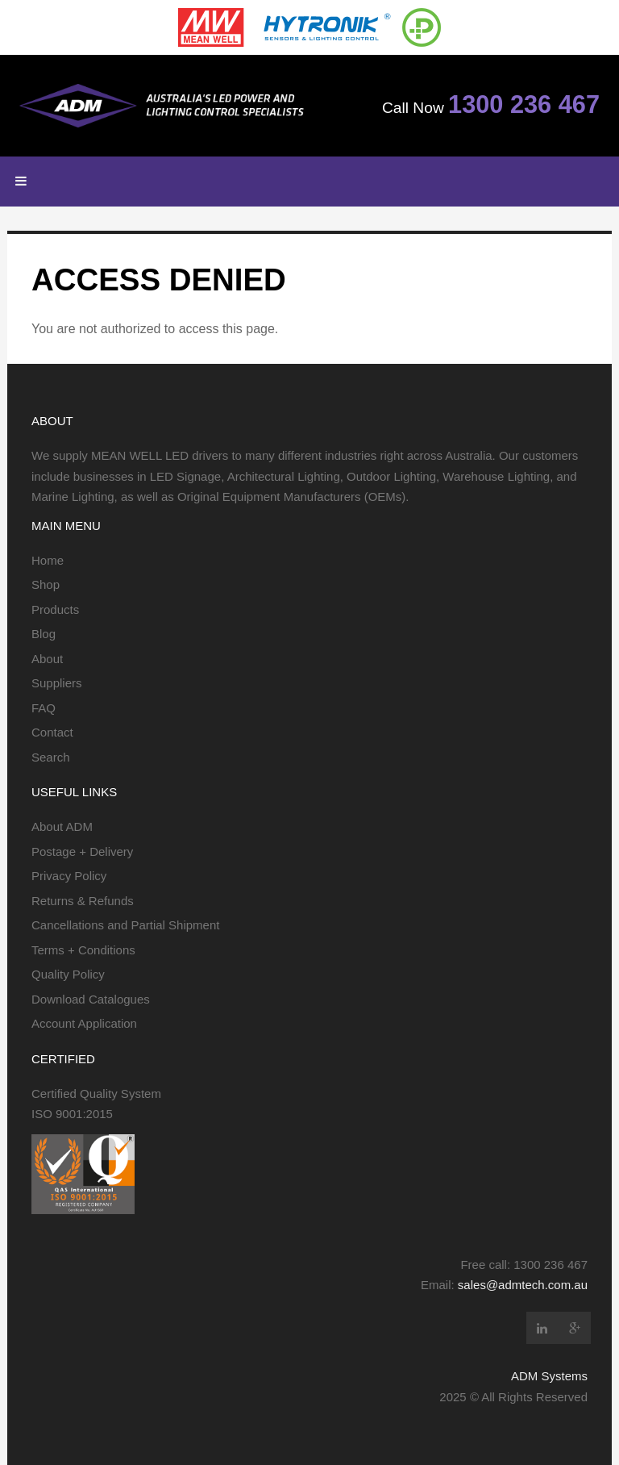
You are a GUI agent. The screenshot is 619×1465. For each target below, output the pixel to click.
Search (50, 757)
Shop (45, 584)
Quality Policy (68, 974)
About (47, 659)
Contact (52, 732)
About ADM (62, 826)
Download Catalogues (90, 999)
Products (55, 609)
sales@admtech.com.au (523, 1285)
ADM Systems (549, 1376)
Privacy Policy (68, 876)
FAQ (43, 708)
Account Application (84, 1023)
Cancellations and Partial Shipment (125, 925)
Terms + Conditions (83, 950)
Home (47, 560)
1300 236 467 (524, 104)
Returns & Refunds (82, 901)
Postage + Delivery (82, 851)
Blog (43, 634)
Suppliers (56, 683)
